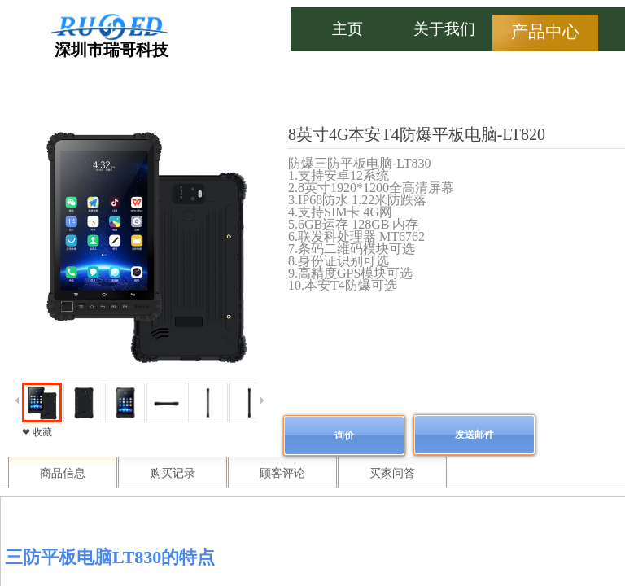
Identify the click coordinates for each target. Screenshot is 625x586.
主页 (347, 28)
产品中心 (545, 31)
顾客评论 (282, 473)
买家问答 (392, 473)
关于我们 (444, 28)
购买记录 (172, 473)
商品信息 (62, 473)
